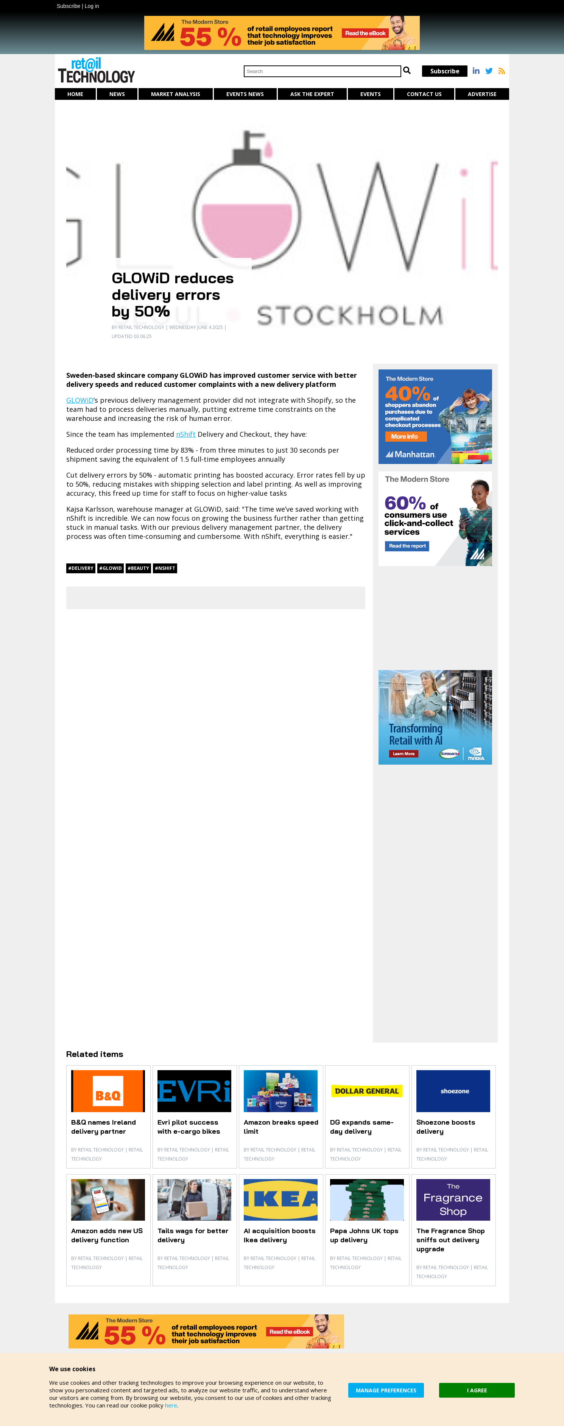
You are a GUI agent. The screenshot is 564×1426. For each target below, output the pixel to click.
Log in (92, 6)
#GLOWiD (110, 568)
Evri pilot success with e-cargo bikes (188, 1127)
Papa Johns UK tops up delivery (364, 1235)
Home (75, 94)
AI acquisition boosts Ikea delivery (280, 1235)
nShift (186, 434)
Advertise (482, 94)
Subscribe (68, 6)
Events (370, 94)
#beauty (138, 568)
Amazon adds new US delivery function (107, 1235)
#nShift (165, 568)
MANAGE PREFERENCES (386, 1390)
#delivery (80, 568)
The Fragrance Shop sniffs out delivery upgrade (450, 1239)
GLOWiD (79, 400)
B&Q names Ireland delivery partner (103, 1127)
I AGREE (477, 1390)
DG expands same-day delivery (362, 1127)
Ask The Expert (312, 94)
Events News (245, 94)
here (171, 1405)
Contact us (424, 94)
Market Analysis (175, 94)
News (117, 94)
